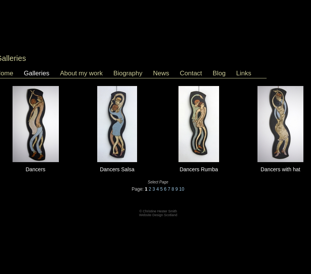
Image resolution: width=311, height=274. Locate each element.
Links (243, 73)
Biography (127, 73)
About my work (81, 73)
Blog (219, 73)
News (161, 73)
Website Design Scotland (158, 215)
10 (181, 189)
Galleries (36, 73)
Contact (191, 73)
